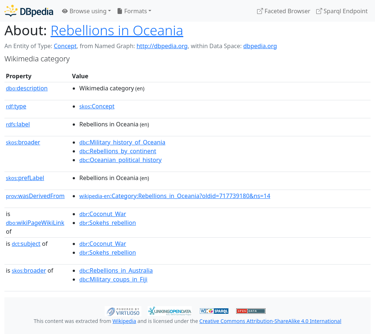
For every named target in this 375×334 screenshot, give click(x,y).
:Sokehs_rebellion (107, 223)
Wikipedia (124, 320)
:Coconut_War (102, 214)
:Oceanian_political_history (120, 160)
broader (23, 142)
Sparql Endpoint (342, 11)
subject (26, 244)
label (18, 124)
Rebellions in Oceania (117, 30)
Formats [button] (132, 11)
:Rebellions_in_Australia (116, 270)
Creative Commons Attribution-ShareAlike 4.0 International (270, 320)
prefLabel (25, 178)
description (27, 88)
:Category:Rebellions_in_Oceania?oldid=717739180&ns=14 (174, 196)
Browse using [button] (84, 11)
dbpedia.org (260, 46)
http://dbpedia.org (162, 46)
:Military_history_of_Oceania (122, 142)
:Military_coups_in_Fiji (113, 279)
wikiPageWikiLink (35, 223)
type (16, 106)
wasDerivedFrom (35, 196)
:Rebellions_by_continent (117, 151)
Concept (65, 46)
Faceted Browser (283, 11)
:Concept (97, 106)
